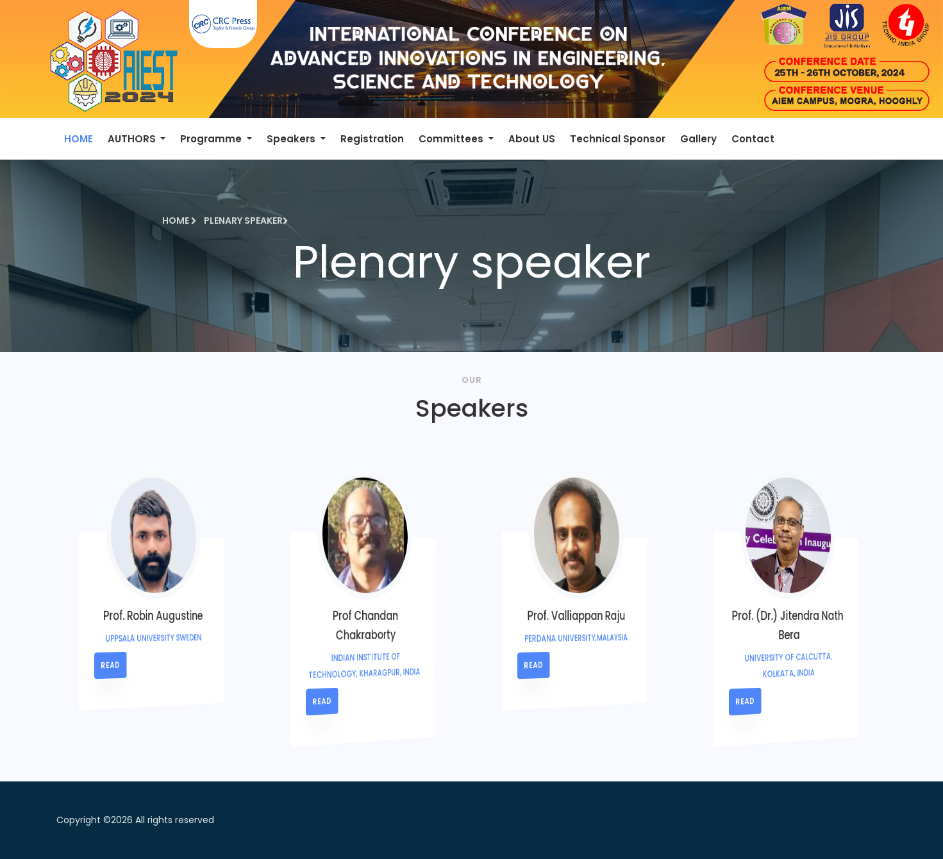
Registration (372, 139)
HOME (78, 139)
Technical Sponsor (617, 139)
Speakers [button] (292, 139)
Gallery (698, 139)
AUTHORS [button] (133, 139)
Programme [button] (212, 139)
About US (531, 139)
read (145, 665)
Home (179, 220)
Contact (752, 139)
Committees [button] (452, 139)
